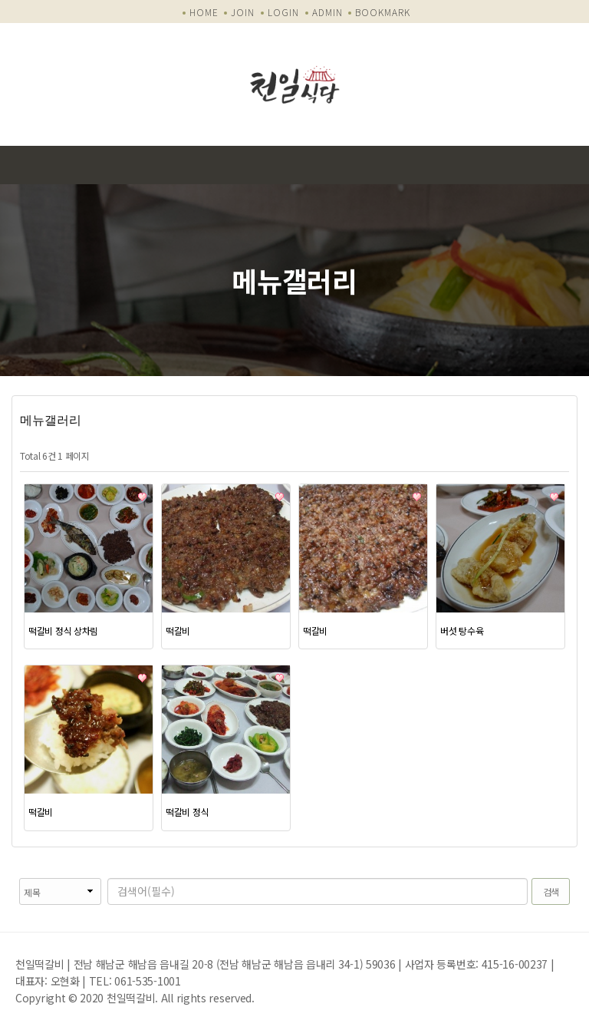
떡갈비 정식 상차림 (63, 630)
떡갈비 (178, 630)
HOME (204, 11)
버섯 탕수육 (461, 630)
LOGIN (283, 11)
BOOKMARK (382, 11)
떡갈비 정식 (187, 811)
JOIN (243, 11)
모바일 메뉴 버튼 (569, 165)
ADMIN (327, 11)
